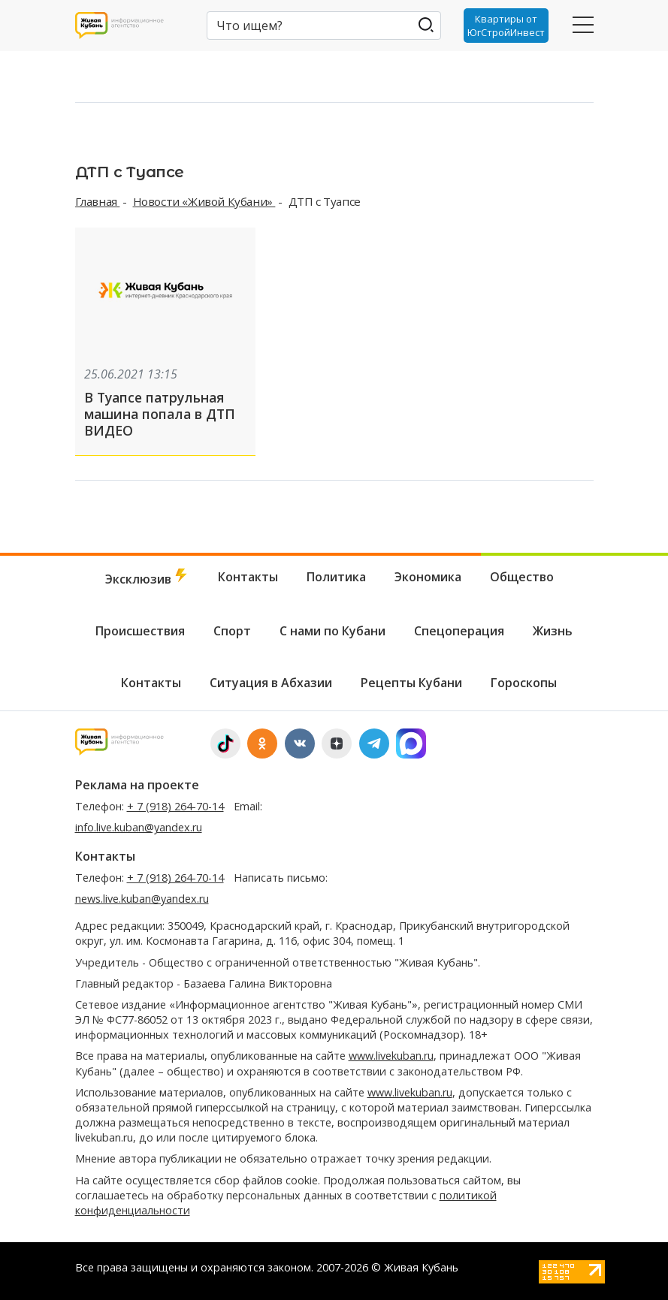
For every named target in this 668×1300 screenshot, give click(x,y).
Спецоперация (459, 631)
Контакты (248, 577)
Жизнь (553, 631)
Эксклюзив (147, 578)
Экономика (427, 577)
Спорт (232, 631)
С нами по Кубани (332, 631)
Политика (336, 577)
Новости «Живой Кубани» (204, 201)
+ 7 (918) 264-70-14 (175, 806)
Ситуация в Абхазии (271, 682)
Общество (522, 577)
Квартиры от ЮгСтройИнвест (506, 25)
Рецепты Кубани (411, 682)
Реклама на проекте (137, 785)
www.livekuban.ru (391, 1055)
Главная (97, 201)
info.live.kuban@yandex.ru (138, 827)
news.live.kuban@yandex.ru (142, 898)
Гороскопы (524, 682)
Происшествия (140, 631)
